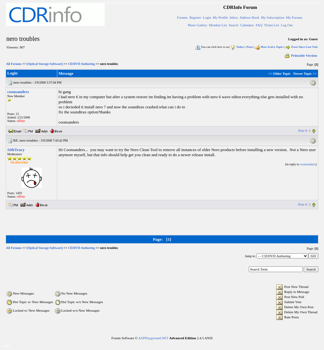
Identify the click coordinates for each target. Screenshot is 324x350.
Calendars (247, 25)
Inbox (234, 17)
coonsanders (18, 91)
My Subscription (272, 17)
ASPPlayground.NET (153, 338)
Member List (218, 25)
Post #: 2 (304, 204)
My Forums (294, 17)
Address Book (249, 17)
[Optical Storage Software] (45, 64)
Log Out (286, 25)
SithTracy (16, 149)
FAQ (259, 25)
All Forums (14, 64)
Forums (182, 17)
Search (233, 25)
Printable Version (300, 55)
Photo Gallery (197, 25)
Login (207, 17)
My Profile (220, 17)
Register (195, 17)
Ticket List (271, 25)
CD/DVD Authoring (81, 64)
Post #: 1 (304, 130)
